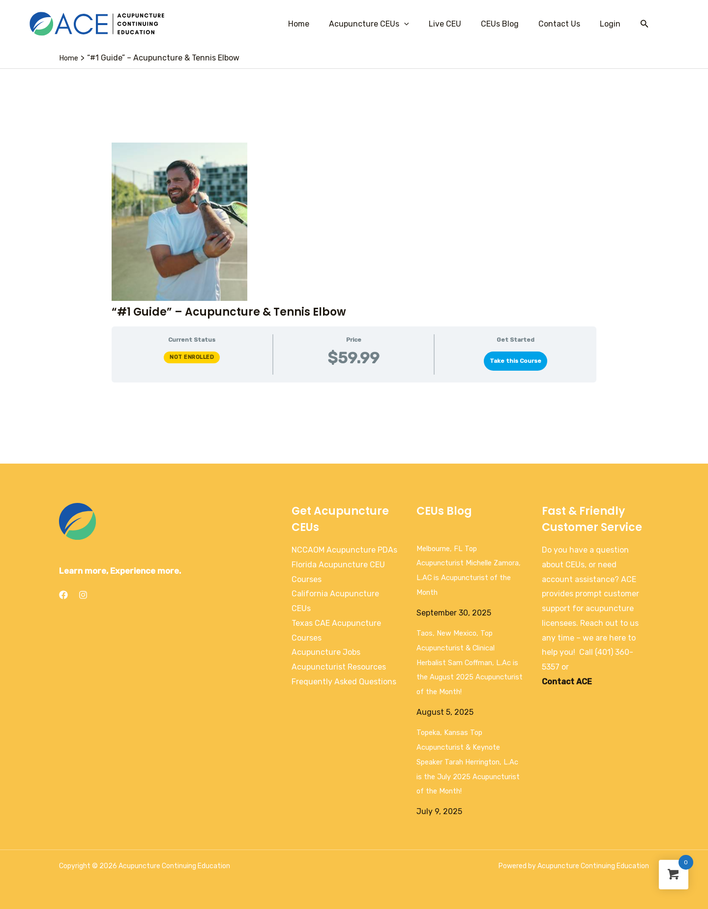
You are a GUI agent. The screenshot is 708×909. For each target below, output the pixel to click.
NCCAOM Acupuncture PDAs (344, 550)
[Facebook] (63, 594)
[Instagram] (83, 594)
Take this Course (515, 360)
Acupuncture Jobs (326, 652)
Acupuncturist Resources (339, 667)
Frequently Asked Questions (344, 681)
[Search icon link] (644, 24)
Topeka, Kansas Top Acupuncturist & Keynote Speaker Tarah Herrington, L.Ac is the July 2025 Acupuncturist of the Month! (469, 761)
